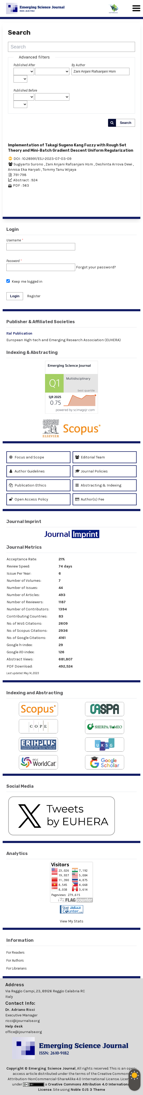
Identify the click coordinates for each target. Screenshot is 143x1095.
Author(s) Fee (89, 499)
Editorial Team (90, 457)
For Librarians (16, 968)
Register (33, 296)
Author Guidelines (27, 471)
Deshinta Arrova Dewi (114, 164)
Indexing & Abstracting (32, 352)
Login (14, 296)
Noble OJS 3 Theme (87, 1089)
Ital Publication (19, 333)
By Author (78, 65)
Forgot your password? (96, 267)
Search (125, 123)
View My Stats (71, 921)
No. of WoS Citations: (24, 623)
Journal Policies (91, 471)
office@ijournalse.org (23, 1032)
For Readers (15, 952)
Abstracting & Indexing (98, 485)
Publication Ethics (27, 485)
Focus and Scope (26, 457)
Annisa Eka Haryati (24, 169)
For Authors (15, 960)
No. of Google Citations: (26, 638)
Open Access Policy (28, 499)
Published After (24, 65)
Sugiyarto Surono (29, 164)
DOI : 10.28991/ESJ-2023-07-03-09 (43, 158)
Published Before (25, 90)
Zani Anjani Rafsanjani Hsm (70, 164)
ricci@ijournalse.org (22, 1021)
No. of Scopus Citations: (27, 630)
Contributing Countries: (27, 616)
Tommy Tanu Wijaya (59, 169)
